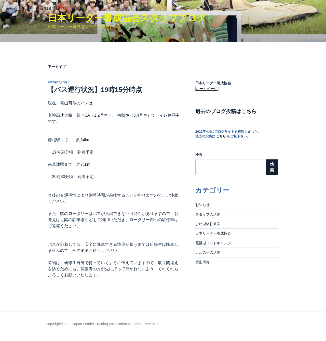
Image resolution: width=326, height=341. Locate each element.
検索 (198, 155)
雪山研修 (202, 262)
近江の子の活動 (207, 252)
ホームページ (207, 89)
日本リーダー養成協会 (213, 233)
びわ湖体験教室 (207, 224)
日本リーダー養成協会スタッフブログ (127, 18)
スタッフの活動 (207, 214)
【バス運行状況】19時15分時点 (94, 89)
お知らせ (202, 205)
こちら (221, 136)
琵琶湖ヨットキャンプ (213, 243)
